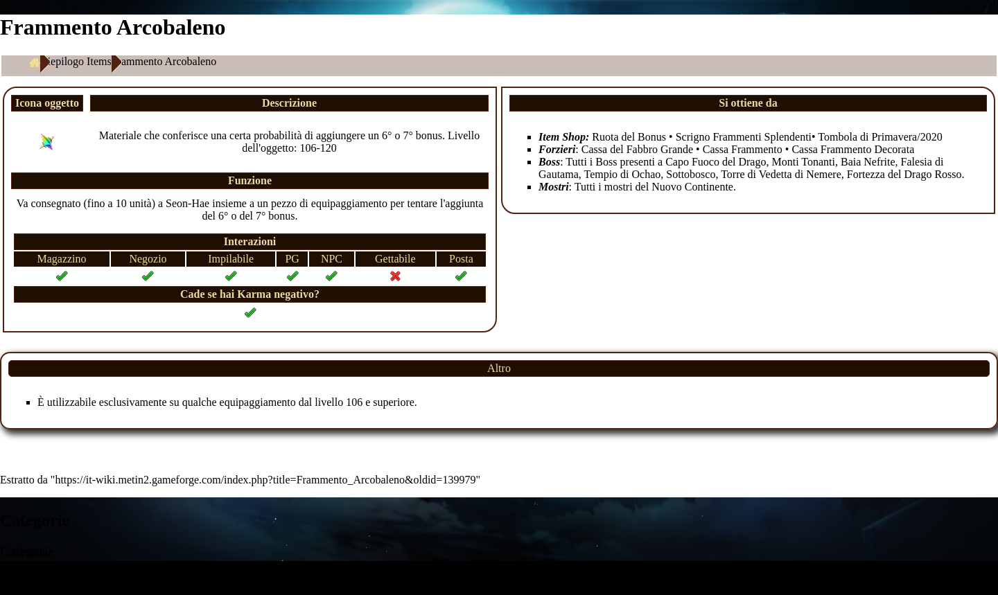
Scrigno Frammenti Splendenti (744, 137)
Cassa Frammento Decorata (852, 149)
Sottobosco (690, 174)
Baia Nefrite (868, 162)
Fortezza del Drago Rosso (904, 174)
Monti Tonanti (802, 162)
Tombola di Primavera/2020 (880, 137)
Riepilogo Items (76, 61)
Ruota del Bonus (629, 137)
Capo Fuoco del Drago (715, 162)
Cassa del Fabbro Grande (637, 149)
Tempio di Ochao (622, 174)
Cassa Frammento (742, 149)
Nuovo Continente (692, 187)
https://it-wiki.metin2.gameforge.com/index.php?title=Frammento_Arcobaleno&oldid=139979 (265, 480)
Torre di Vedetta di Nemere (781, 174)
